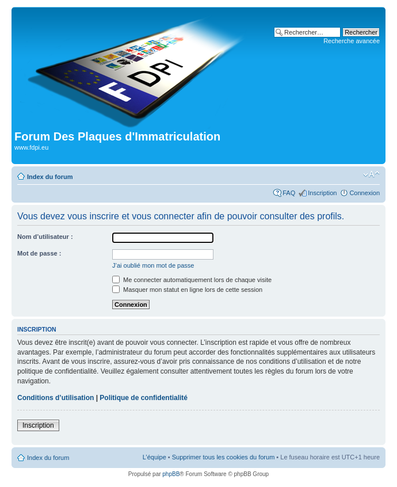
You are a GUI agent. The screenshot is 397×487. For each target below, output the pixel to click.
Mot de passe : (39, 253)
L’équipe (154, 457)
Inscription (322, 192)
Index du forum (49, 176)
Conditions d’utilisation (55, 398)
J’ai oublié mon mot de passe (153, 265)
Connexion (364, 192)
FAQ (289, 192)
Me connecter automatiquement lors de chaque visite (192, 279)
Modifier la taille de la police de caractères (371, 174)
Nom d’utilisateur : (45, 236)
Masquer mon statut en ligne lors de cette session (187, 289)
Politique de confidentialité (144, 398)
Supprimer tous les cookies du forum (223, 457)
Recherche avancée (351, 40)
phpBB (171, 474)
